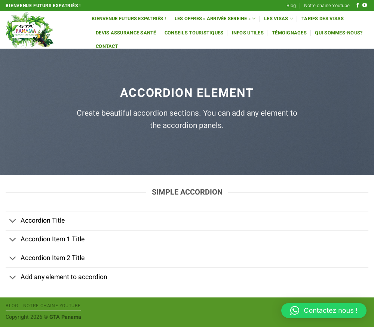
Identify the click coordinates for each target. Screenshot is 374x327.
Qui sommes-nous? (338, 33)
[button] (324, 310)
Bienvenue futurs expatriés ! (129, 18)
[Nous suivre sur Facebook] (357, 5)
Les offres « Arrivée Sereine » (215, 18)
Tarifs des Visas (322, 18)
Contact (107, 46)
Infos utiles (248, 33)
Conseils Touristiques (194, 33)
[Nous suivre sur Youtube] (364, 5)
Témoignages (289, 33)
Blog (291, 5)
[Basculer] (13, 222)
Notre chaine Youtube (327, 5)
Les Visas (278, 18)
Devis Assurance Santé (126, 33)
